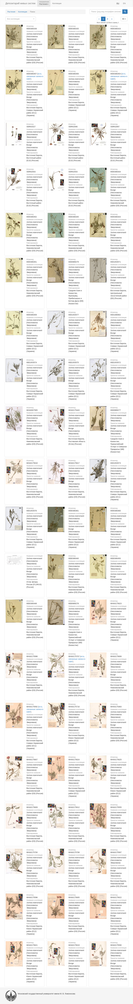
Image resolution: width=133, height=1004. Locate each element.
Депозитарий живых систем (20, 3)
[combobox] (20, 19)
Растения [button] (43, 4)
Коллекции (56, 3)
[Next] (112, 19)
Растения (11, 12)
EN (124, 3)
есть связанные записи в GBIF (34, 76)
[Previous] (99, 19)
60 (124, 19)
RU (118, 3)
